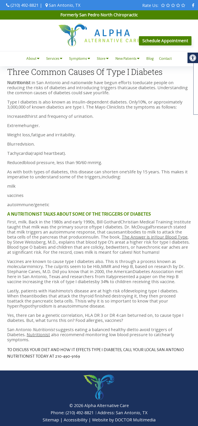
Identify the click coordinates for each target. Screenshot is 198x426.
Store (101, 58)
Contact (165, 58)
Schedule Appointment (165, 41)
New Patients (125, 58)
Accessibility (75, 420)
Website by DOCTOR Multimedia (124, 420)
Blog (150, 58)
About (31, 58)
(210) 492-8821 (25, 5)
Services (52, 58)
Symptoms (78, 58)
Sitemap (51, 420)
